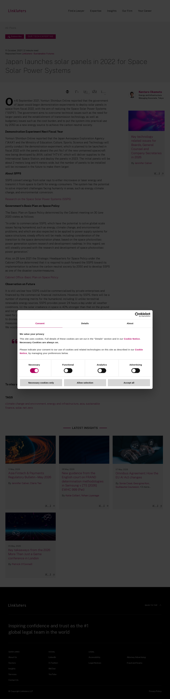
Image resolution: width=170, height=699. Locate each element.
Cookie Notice (132, 338)
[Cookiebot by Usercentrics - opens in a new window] (137, 314)
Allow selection (85, 382)
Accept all (129, 382)
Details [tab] (85, 323)
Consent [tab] (40, 323)
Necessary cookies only (41, 382)
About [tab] (130, 323)
